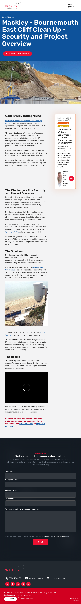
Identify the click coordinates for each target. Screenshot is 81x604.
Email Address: (11, 490)
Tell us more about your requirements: (22, 509)
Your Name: (10, 471)
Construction (63, 126)
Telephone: (10, 499)
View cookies (27, 599)
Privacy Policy (45, 536)
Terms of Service (59, 536)
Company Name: (12, 480)
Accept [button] (10, 599)
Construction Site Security (17, 53)
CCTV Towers (63, 123)
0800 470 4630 (26, 424)
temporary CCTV (12, 232)
